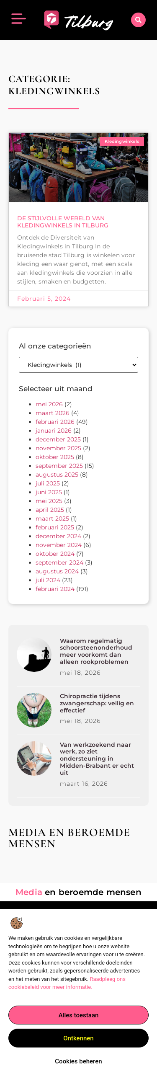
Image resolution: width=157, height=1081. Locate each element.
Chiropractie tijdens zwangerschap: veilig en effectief (97, 703)
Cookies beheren (78, 1062)
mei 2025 (49, 501)
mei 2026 (49, 404)
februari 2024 (55, 589)
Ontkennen (78, 1038)
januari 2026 (54, 430)
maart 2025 (52, 518)
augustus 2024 (57, 571)
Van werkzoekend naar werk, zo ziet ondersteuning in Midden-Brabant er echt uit (97, 759)
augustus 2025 (57, 474)
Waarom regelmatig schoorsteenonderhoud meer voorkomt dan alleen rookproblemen (96, 651)
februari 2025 (55, 527)
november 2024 (59, 545)
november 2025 (58, 448)
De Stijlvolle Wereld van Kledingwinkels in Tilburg (62, 221)
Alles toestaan (79, 1015)
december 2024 (58, 536)
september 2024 (59, 562)
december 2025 (58, 439)
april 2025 (50, 509)
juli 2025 (48, 483)
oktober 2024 (55, 553)
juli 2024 (48, 580)
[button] (138, 20)
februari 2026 (55, 422)
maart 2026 (52, 413)
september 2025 (59, 466)
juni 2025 (49, 492)
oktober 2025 (55, 457)
